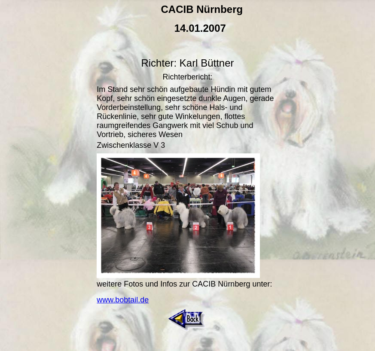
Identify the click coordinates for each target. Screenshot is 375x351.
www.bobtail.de (123, 300)
